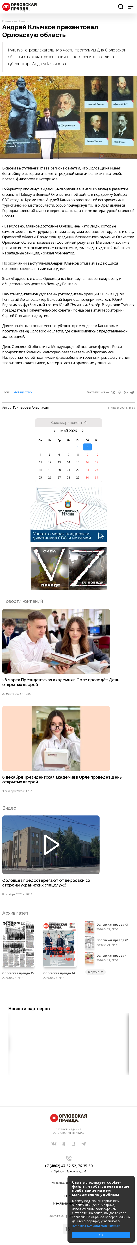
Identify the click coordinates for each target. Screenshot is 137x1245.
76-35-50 (85, 1165)
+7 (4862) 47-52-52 (60, 1165)
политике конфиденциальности (96, 1225)
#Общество (23, 392)
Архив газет (15, 913)
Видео (9, 808)
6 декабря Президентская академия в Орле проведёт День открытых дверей (62, 779)
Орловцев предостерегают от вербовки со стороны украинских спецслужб (46, 882)
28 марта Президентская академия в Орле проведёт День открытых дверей (60, 682)
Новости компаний (22, 601)
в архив (95, 972)
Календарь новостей (68, 423)
